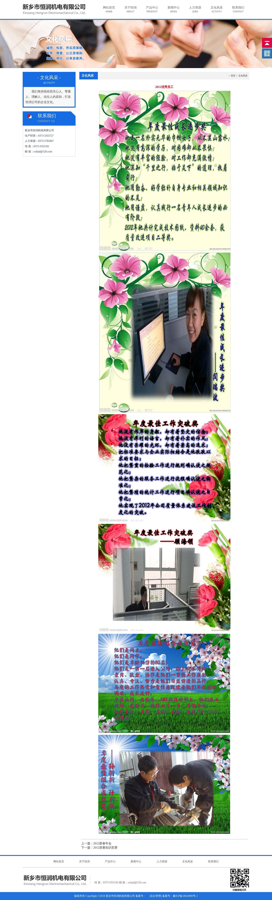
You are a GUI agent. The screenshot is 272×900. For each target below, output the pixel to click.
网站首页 (106, 12)
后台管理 (155, 896)
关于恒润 (128, 12)
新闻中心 (171, 12)
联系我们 (235, 12)
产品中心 (149, 12)
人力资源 (192, 12)
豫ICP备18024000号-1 (185, 896)
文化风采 (214, 12)
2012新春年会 (102, 843)
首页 (233, 75)
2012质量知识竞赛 (105, 847)
